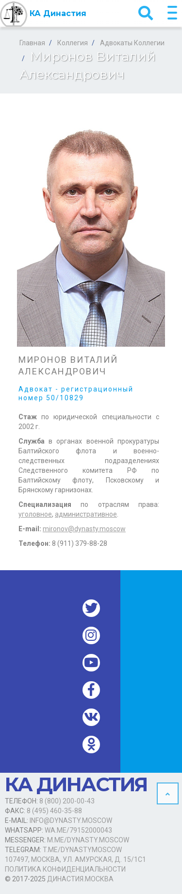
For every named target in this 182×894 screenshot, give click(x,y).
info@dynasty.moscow (71, 820)
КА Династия (43, 14)
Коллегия (72, 43)
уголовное (35, 514)
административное (86, 514)
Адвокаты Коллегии (132, 43)
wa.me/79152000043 (78, 830)
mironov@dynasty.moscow (84, 529)
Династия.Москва (80, 879)
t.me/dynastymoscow (82, 850)
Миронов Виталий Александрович (68, 365)
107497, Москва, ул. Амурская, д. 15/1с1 (75, 859)
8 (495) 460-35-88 (54, 811)
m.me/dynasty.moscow (88, 840)
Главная (32, 43)
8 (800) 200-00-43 (67, 801)
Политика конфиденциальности (65, 869)
